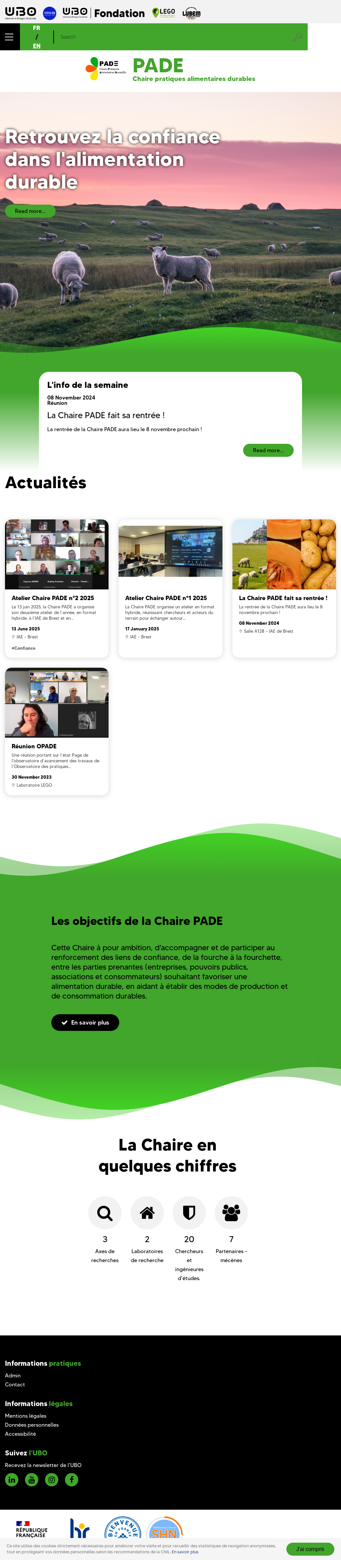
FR (36, 28)
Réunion (57, 402)
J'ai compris (310, 1549)
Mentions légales (25, 1416)
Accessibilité (20, 1434)
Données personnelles (32, 1425)
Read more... (30, 211)
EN (37, 46)
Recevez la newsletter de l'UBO (43, 1465)
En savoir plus (185, 1551)
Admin (13, 1375)
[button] (10, 36)
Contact (15, 1384)
